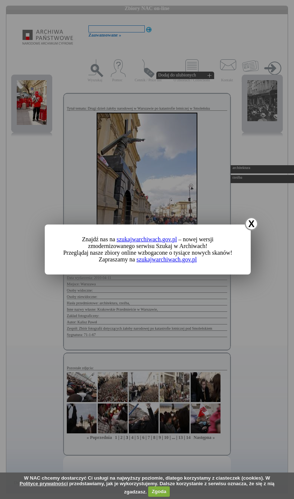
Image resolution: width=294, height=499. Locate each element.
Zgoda (159, 491)
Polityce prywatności (43, 483)
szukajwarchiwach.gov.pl (147, 239)
